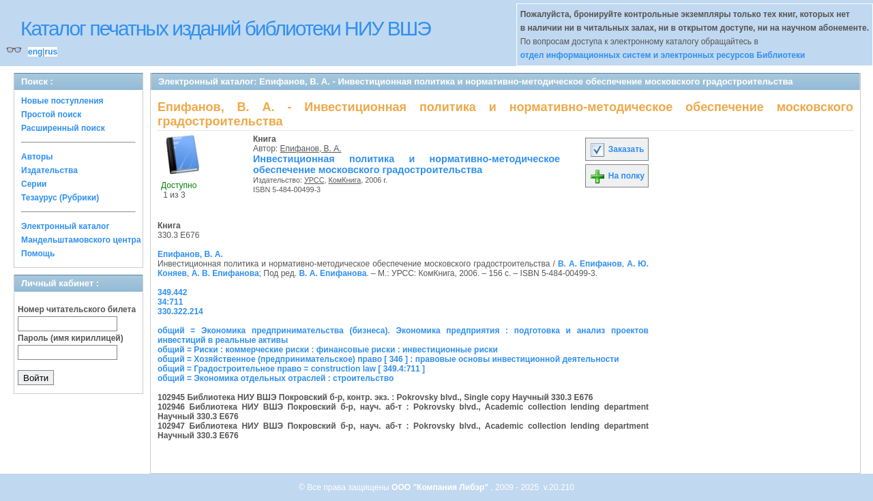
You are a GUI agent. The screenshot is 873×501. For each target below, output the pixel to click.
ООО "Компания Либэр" (440, 487)
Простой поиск (51, 114)
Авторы (37, 157)
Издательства (49, 170)
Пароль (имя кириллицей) (70, 338)
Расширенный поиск (63, 128)
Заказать (616, 149)
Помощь (38, 253)
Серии (33, 184)
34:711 (170, 302)
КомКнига (344, 180)
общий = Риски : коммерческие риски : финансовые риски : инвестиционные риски (328, 349)
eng (35, 52)
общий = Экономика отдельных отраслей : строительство (276, 378)
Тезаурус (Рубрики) (60, 197)
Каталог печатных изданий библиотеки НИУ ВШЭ (225, 28)
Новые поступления (62, 101)
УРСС (314, 180)
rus (50, 52)
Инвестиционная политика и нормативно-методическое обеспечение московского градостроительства (406, 164)
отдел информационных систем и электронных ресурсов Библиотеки (662, 55)
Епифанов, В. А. (311, 148)
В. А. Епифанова (332, 273)
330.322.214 (180, 311)
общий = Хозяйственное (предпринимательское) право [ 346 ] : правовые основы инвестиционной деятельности (388, 359)
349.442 (172, 292)
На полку (617, 176)
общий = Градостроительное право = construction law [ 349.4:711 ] (291, 369)
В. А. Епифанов (590, 264)
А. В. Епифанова (225, 273)
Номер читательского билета (77, 309)
